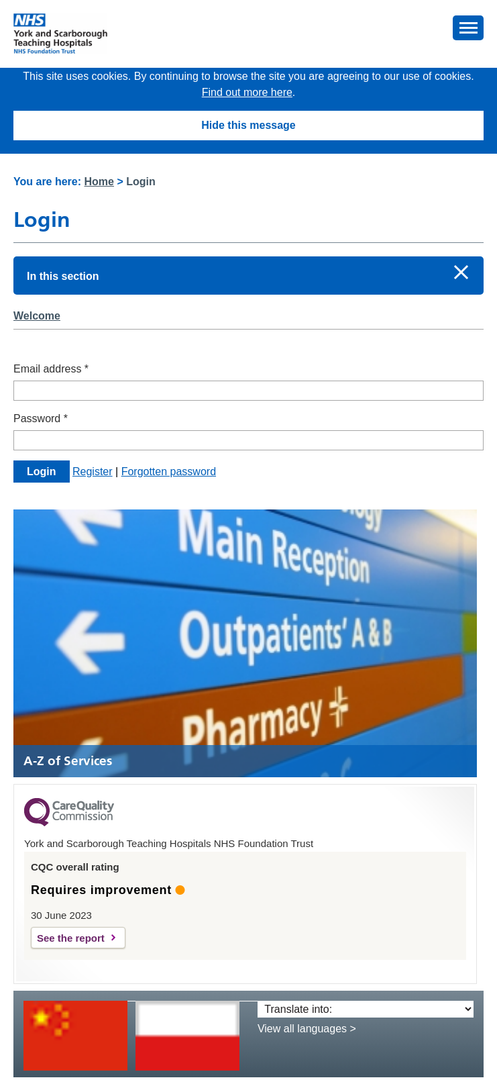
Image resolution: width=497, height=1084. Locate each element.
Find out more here (247, 92)
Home (99, 181)
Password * (40, 418)
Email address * (51, 369)
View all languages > (307, 1028)
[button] (468, 27)
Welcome (36, 316)
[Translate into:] (366, 1009)
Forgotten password (168, 471)
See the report (71, 938)
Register (92, 471)
